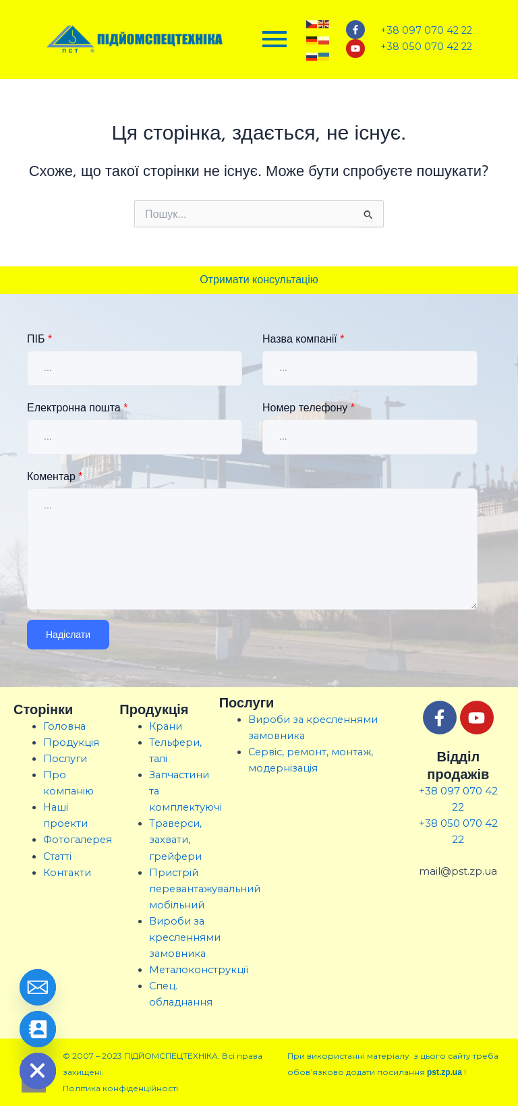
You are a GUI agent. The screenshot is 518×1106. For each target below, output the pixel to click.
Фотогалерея (77, 840)
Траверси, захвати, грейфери (175, 839)
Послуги (65, 759)
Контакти (67, 873)
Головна (64, 726)
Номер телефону (308, 407)
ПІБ (39, 339)
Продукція (71, 742)
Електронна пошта (77, 407)
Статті (57, 856)
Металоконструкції (198, 970)
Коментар (55, 476)
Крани (165, 726)
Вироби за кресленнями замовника (185, 937)
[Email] (38, 987)
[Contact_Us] (38, 1029)
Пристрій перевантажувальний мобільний (204, 889)
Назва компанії (303, 339)
